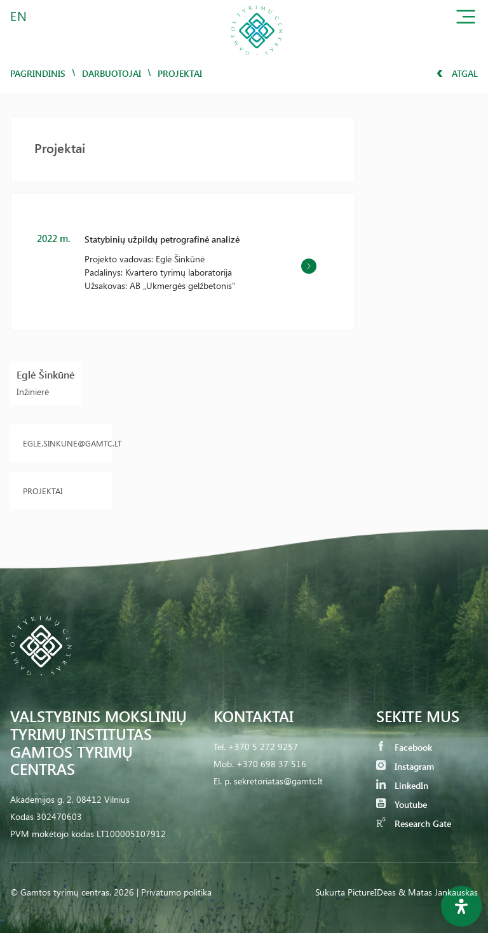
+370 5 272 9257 (263, 747)
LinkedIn (402, 785)
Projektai (42, 490)
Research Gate (413, 823)
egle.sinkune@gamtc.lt (61, 443)
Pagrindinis (37, 73)
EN (19, 15)
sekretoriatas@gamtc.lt (278, 781)
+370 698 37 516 (271, 764)
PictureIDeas (372, 892)
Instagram (405, 766)
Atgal (457, 73)
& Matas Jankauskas (438, 892)
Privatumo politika (176, 892)
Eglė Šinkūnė (46, 374)
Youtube (401, 804)
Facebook (404, 747)
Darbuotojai (111, 73)
